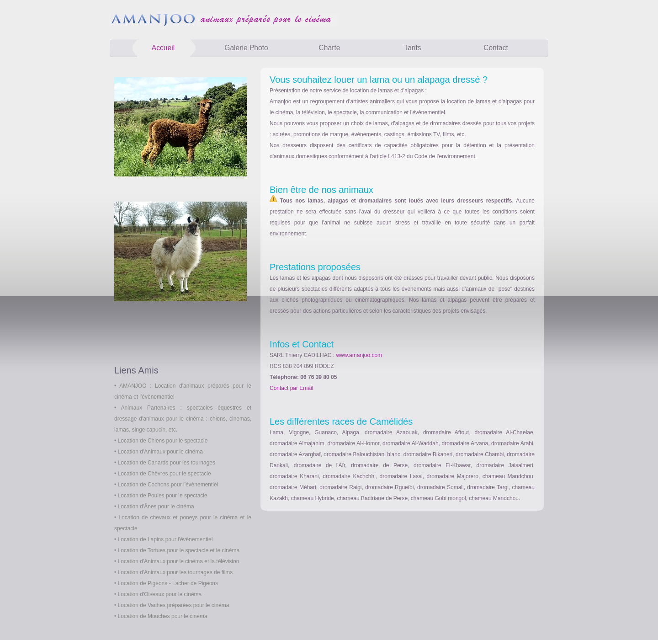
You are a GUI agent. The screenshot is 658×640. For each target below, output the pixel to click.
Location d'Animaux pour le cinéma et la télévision (178, 561)
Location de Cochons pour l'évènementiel (168, 484)
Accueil (163, 48)
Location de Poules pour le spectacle (162, 495)
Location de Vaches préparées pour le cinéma (173, 605)
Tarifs (412, 48)
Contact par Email (291, 388)
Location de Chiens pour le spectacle (163, 440)
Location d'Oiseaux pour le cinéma (160, 594)
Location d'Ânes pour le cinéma (156, 506)
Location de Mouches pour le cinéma (162, 616)
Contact (495, 48)
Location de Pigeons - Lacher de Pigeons (168, 583)
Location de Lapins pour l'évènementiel (165, 539)
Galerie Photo (246, 48)
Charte (329, 48)
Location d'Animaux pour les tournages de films (175, 572)
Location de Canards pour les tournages (166, 462)
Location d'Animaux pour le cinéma (160, 451)
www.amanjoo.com (359, 355)
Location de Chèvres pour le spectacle (164, 473)
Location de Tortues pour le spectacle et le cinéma (179, 550)
